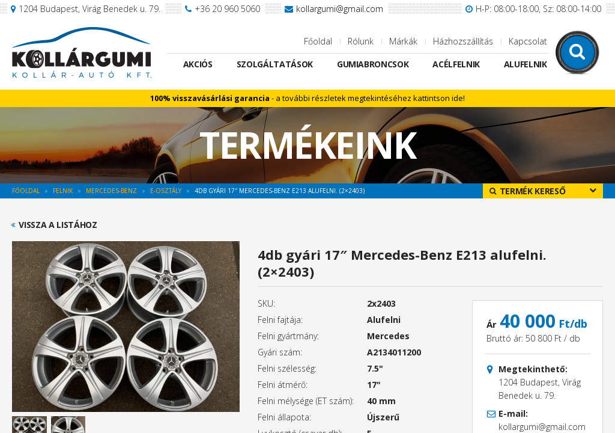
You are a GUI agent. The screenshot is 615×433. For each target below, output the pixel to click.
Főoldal (318, 41)
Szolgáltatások (275, 64)
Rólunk (361, 41)
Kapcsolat (528, 41)
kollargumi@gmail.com (339, 8)
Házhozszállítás (463, 41)
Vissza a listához (58, 225)
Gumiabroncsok (372, 64)
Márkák (403, 41)
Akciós (198, 64)
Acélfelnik (456, 64)
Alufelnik (525, 64)
